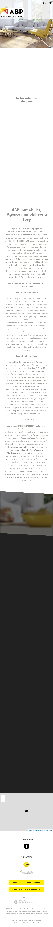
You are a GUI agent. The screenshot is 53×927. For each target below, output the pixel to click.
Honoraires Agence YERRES (37, 911)
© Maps (37, 830)
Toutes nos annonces (40, 913)
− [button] (3, 800)
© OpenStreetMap (47, 830)
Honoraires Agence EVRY (14, 913)
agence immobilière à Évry (23, 447)
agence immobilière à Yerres (28, 450)
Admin (30, 913)
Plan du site (10, 911)
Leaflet (30, 830)
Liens (25, 913)
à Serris (31, 453)
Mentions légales (21, 911)
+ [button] (3, 796)
